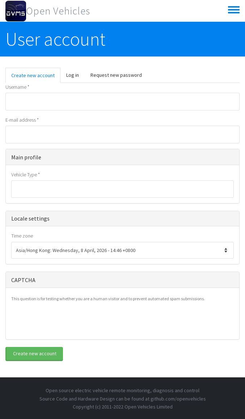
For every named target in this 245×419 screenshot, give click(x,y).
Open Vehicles (58, 10)
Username (17, 87)
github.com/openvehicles (178, 398)
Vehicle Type (25, 174)
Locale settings (30, 218)
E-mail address (22, 120)
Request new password (116, 75)
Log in (72, 75)
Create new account (35, 77)
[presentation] (66, 320)
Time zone (22, 235)
